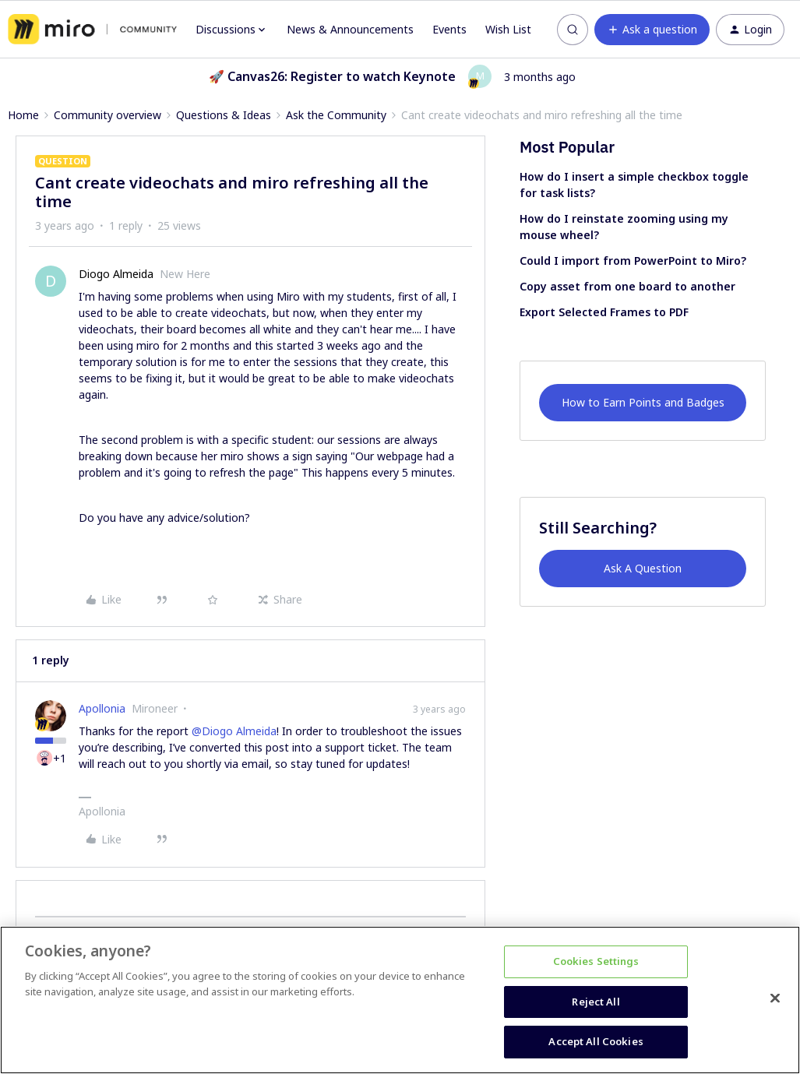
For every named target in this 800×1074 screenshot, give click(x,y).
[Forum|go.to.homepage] (92, 29)
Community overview (107, 114)
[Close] (775, 998)
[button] (652, 29)
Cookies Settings (596, 961)
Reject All (595, 1002)
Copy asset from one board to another (627, 286)
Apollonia (102, 708)
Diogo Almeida (116, 273)
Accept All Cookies (595, 1041)
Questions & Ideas (223, 114)
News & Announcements (350, 29)
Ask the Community (336, 114)
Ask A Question (643, 568)
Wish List (508, 29)
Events (449, 29)
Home (23, 114)
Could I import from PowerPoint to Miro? (633, 260)
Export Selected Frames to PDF (604, 312)
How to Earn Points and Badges (643, 402)
